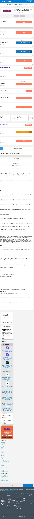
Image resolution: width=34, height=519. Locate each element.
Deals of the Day (9, 502)
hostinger (3, 443)
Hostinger (13, 504)
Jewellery (24, 6)
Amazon (13, 497)
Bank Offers (8, 505)
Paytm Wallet (3, 475)
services (2, 465)
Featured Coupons (23, 4)
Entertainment (19, 501)
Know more (28, 67)
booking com (3, 442)
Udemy (12, 498)
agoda (2, 447)
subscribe (28, 90)
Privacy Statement (3, 501)
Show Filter (3, 341)
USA (24, 498)
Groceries (18, 505)
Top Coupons (16, 4)
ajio (2, 451)
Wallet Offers (8, 507)
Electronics (18, 499)
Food (17, 503)
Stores (13, 4)
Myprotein (13, 500)
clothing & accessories (5, 461)
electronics (3, 462)
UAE (24, 500)
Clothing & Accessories (19, 6)
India (24, 497)
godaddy (2, 452)
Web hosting (19, 506)
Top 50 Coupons (9, 499)
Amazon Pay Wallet (4, 480)
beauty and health (4, 460)
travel (2, 457)
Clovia (30, 503)
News (28, 4)
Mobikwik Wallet (4, 477)
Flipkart (12, 502)
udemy (2, 446)
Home (12, 6)
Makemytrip (13, 505)
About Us (3, 497)
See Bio (3, 338)
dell (2, 444)
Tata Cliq (31, 501)
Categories (9, 4)
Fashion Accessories (4, 471)
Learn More (9, 490)
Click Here (28, 124)
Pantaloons (31, 505)
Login (29, 1)
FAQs (2, 498)
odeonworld (3, 453)
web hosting (3, 458)
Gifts (2, 469)
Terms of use (3, 504)
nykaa (2, 448)
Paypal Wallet (3, 479)
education (18, 508)
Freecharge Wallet (4, 476)
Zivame (30, 500)
